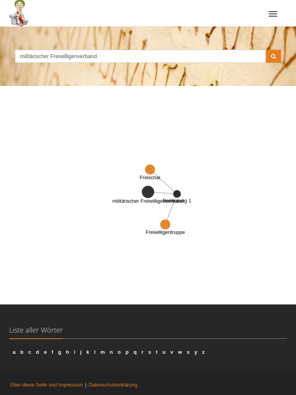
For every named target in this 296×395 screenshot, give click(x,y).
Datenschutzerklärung (113, 385)
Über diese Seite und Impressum (46, 385)
